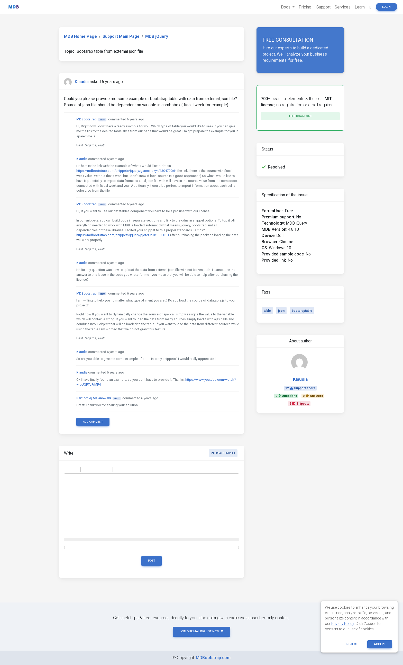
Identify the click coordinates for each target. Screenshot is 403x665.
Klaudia (82, 81)
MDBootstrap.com (213, 657)
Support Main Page (121, 36)
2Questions (286, 396)
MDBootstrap (86, 119)
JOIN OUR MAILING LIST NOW (201, 631)
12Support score (300, 388)
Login (386, 6)
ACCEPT (380, 644)
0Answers (313, 396)
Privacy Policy (342, 624)
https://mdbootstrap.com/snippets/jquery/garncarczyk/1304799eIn (126, 171)
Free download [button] (300, 116)
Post (151, 560)
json (281, 311)
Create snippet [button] (223, 453)
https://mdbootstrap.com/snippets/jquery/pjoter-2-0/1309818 (122, 235)
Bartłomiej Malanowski (93, 398)
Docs (286, 7)
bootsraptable (302, 311)
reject (352, 644)
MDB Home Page (80, 36)
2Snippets (299, 403)
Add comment (93, 421)
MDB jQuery (156, 36)
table (267, 311)
